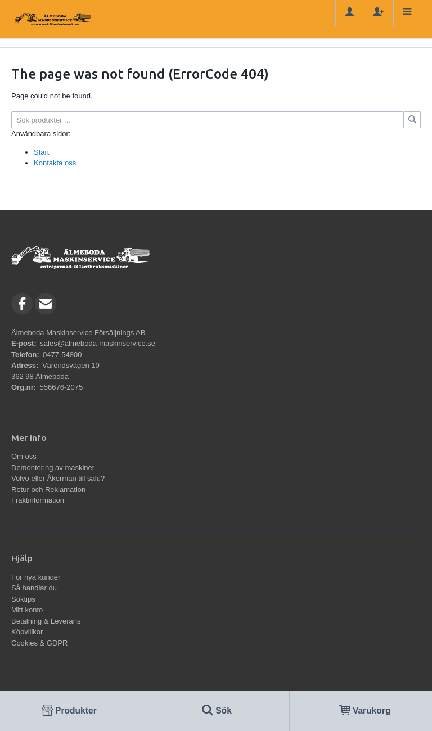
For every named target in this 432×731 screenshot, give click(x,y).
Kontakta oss (55, 163)
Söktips (23, 599)
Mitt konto (27, 610)
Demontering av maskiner (52, 467)
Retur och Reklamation (48, 489)
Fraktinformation (37, 500)
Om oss (24, 456)
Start (41, 152)
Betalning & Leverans (46, 621)
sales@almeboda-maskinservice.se (97, 343)
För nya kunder (35, 577)
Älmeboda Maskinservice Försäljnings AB (78, 332)
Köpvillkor (27, 632)
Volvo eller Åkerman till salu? (58, 478)
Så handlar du (34, 588)
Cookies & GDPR (39, 643)
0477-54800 (62, 354)
